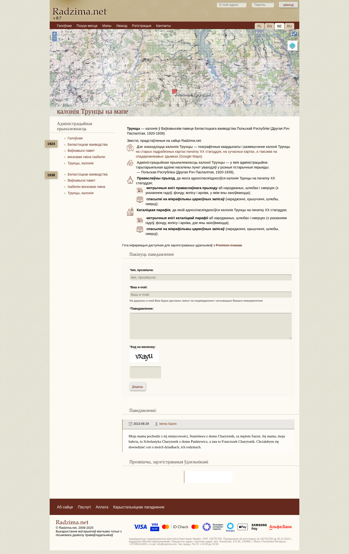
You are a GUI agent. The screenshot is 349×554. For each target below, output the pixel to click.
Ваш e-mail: (139, 287)
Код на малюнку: (143, 347)
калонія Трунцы (192, 93)
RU (289, 26)
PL (259, 26)
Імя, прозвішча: (142, 270)
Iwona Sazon (167, 424)
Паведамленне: (142, 308)
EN (269, 26)
